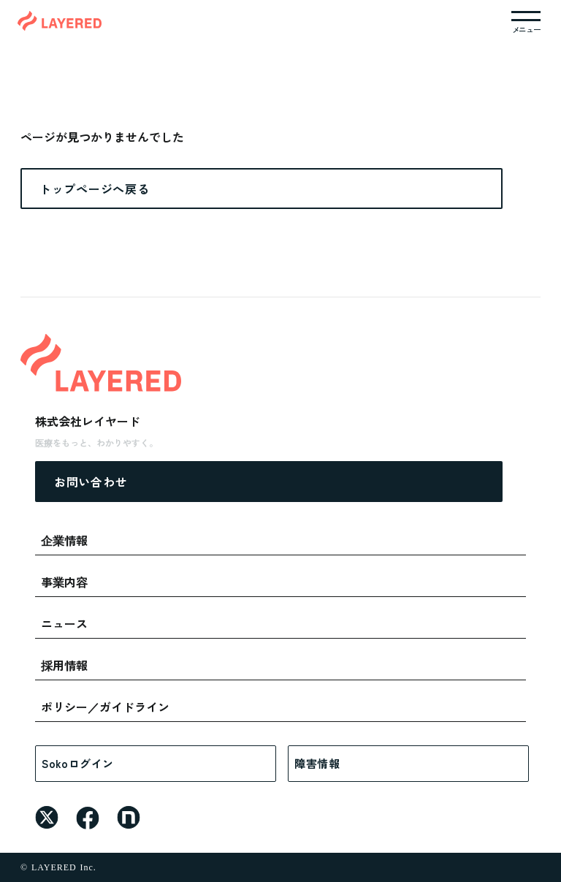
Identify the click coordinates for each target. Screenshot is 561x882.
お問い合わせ (90, 481)
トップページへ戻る (94, 188)
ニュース (64, 623)
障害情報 (317, 763)
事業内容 (64, 581)
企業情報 (64, 540)
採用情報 (64, 665)
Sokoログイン (78, 763)
